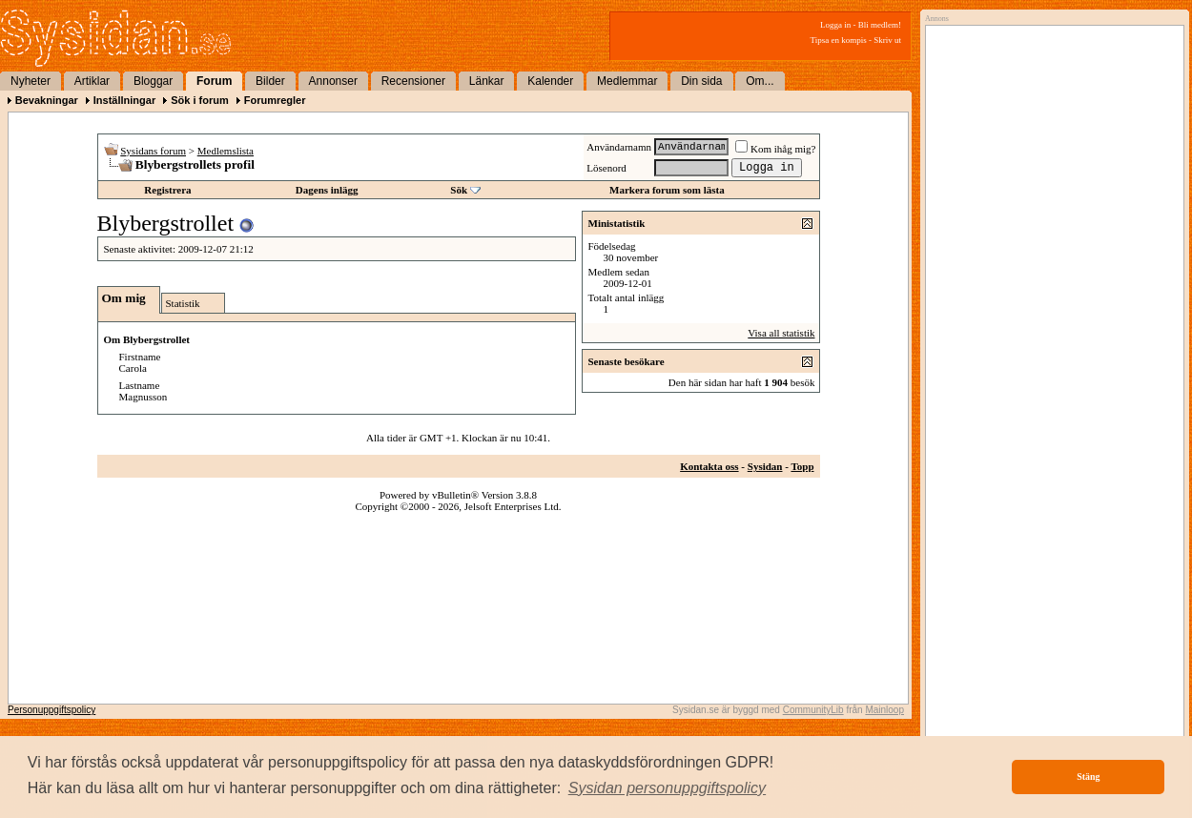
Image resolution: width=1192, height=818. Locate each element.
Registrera (167, 189)
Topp (802, 466)
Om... (759, 81)
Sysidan (765, 466)
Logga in (835, 25)
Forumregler (275, 100)
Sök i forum (200, 100)
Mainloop (884, 710)
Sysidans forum (153, 150)
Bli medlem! (879, 25)
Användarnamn (618, 147)
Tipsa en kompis (839, 40)
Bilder (270, 81)
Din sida (701, 81)
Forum (214, 81)
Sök (458, 189)
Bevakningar (46, 100)
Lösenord (606, 168)
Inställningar (124, 100)
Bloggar (153, 81)
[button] (667, 788)
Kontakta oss (709, 466)
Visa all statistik (781, 332)
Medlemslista (225, 150)
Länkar (486, 81)
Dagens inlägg (327, 189)
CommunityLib (813, 710)
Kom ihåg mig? (775, 148)
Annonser (333, 81)
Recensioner (413, 81)
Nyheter (30, 81)
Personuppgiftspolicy (51, 710)
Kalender (550, 81)
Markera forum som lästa (667, 189)
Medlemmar (627, 81)
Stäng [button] (1088, 776)
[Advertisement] (1049, 226)
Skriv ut (887, 40)
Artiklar (92, 81)
